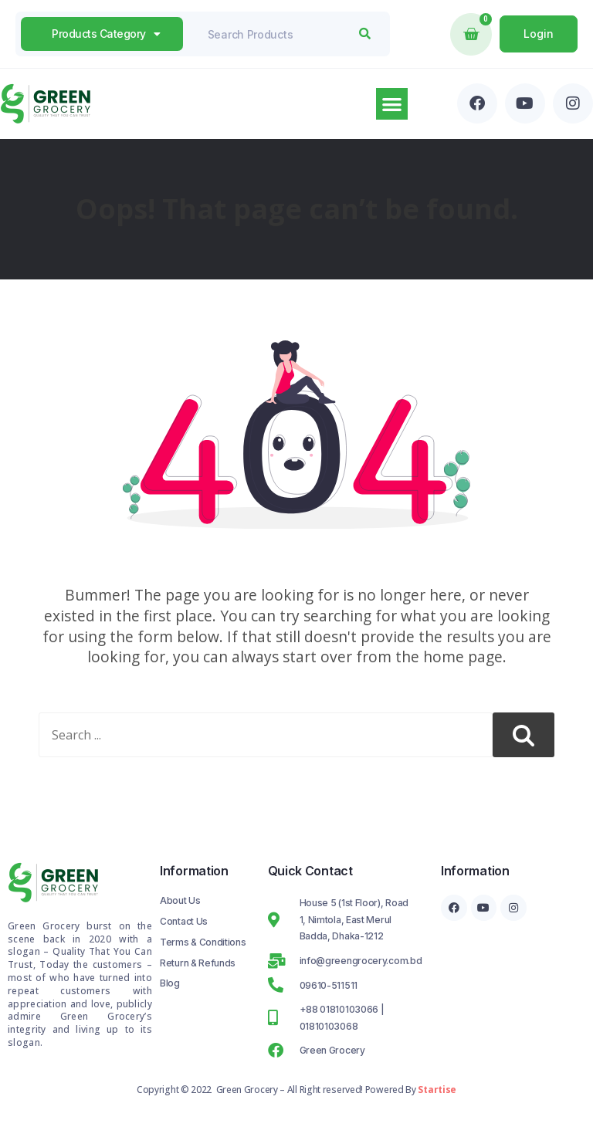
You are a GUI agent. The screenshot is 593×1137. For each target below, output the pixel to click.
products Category (106, 34)
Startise (437, 1089)
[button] (392, 104)
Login (539, 33)
